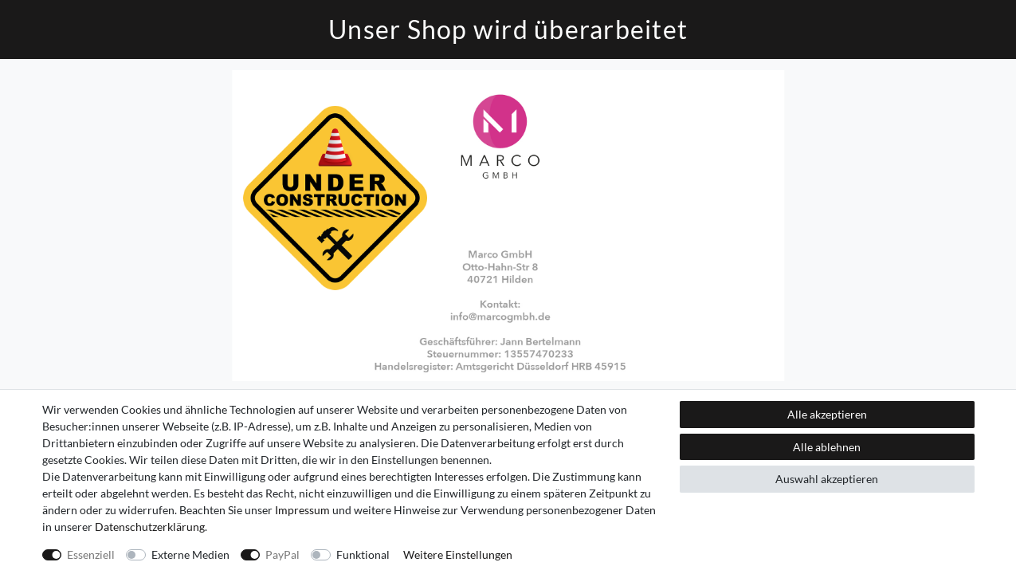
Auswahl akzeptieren (826, 479)
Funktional (363, 554)
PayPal (282, 554)
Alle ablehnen (827, 447)
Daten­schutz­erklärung (150, 526)
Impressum (302, 510)
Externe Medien (190, 554)
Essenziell (91, 554)
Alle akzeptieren (827, 414)
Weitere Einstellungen (457, 554)
